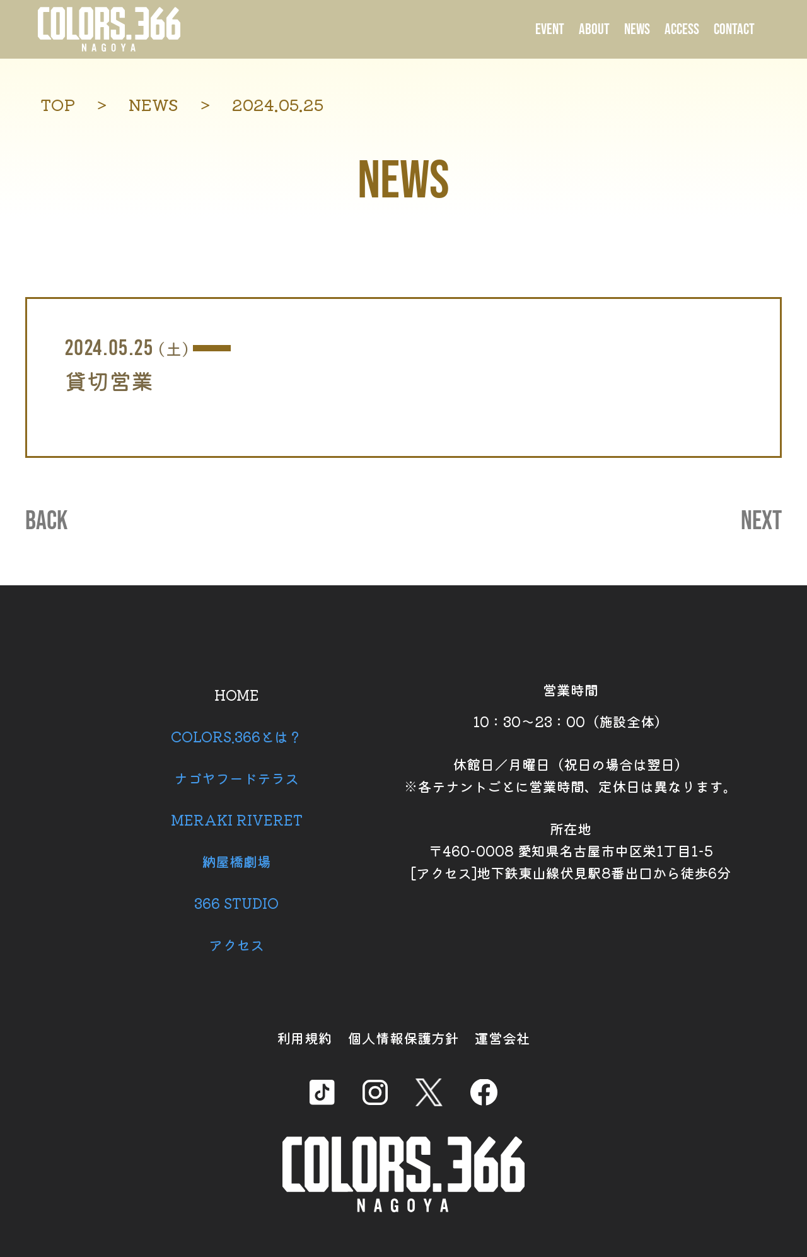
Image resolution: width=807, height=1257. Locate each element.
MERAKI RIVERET (237, 819)
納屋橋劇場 (236, 861)
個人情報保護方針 (403, 1037)
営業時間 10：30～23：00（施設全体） (570, 705)
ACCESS (682, 29)
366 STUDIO (236, 902)
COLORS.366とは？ (236, 736)
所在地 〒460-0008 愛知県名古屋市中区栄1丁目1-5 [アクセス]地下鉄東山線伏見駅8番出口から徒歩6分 (570, 850)
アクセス (236, 944)
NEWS (637, 29)
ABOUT (594, 29)
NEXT (761, 521)
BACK (46, 521)
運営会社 (502, 1037)
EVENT (549, 29)
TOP (57, 104)
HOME (236, 694)
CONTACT (734, 29)
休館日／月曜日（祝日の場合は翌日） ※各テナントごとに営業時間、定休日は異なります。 (570, 775)
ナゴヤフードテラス (236, 778)
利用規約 (304, 1037)
